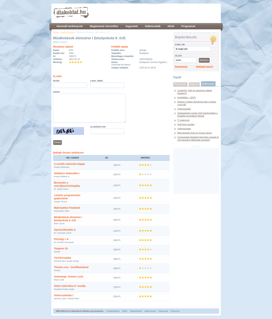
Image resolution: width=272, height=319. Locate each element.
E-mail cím (180, 45)
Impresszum (150, 311)
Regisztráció (181, 66)
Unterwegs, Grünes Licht (68, 276)
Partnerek (175, 311)
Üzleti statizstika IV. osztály (70, 286)
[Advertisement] (155, 13)
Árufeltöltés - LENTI (186, 97)
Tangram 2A (61, 248)
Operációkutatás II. (65, 229)
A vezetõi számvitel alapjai (69, 164)
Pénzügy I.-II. (61, 239)
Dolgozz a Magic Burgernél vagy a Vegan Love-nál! (196, 103)
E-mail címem (96, 81)
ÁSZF (124, 311)
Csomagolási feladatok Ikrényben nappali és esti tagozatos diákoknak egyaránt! (198, 138)
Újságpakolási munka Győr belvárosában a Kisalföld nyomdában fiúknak (197, 114)
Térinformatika (62, 257)
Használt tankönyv (67, 32)
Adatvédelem (136, 311)
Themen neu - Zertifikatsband (71, 267)
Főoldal (56, 32)
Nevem (56, 81)
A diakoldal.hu (113, 311)
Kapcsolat (163, 311)
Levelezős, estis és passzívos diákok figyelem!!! (194, 92)
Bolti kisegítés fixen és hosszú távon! (194, 133)
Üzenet (56, 92)
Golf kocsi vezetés (186, 124)
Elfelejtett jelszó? (204, 66)
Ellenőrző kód (98, 127)
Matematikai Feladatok (67, 207)
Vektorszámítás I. (64, 295)
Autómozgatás (184, 109)
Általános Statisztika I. (67, 173)
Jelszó (178, 56)
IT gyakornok (183, 120)
